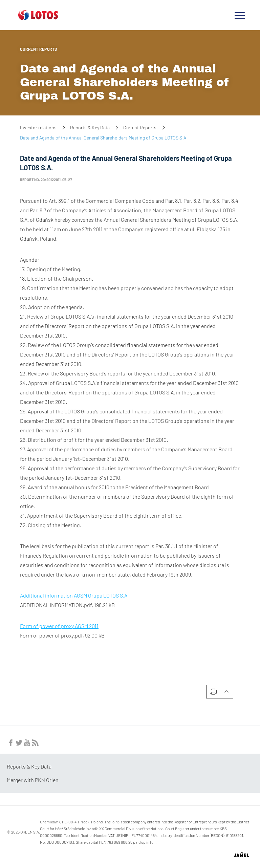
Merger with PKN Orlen (33, 780)
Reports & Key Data (90, 127)
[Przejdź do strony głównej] (38, 18)
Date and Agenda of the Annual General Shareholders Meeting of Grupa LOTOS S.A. (124, 82)
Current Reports (38, 49)
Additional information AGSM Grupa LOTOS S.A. (74, 595)
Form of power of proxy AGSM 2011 (59, 626)
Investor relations (38, 127)
